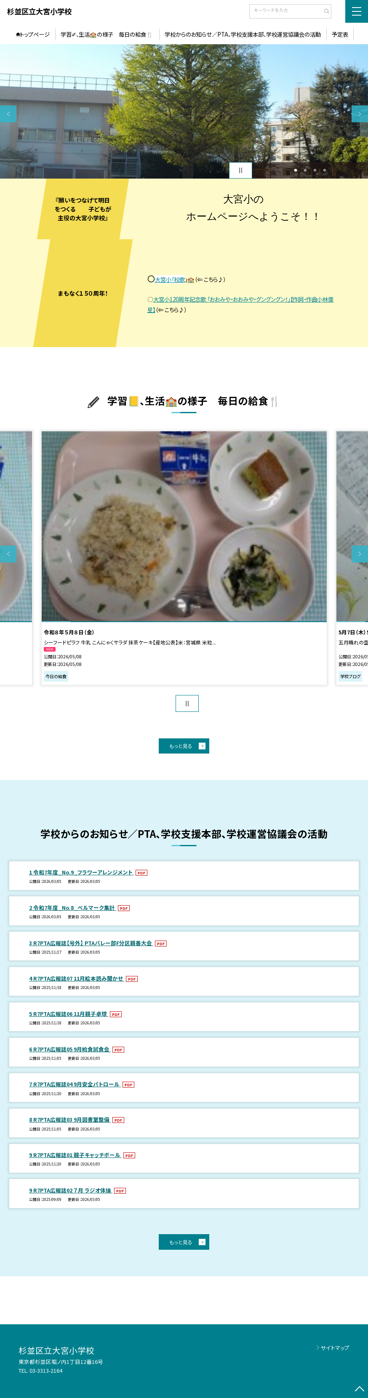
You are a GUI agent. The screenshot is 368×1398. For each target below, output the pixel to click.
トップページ (35, 34)
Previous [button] (8, 114)
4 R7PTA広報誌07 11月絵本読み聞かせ (76, 978)
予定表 (340, 34)
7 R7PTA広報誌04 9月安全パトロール (75, 1084)
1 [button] (295, 170)
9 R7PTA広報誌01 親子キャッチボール (75, 1155)
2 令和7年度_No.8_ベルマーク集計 (72, 907)
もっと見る (180, 745)
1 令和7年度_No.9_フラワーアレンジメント (81, 872)
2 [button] (305, 170)
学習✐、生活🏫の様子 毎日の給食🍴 (107, 34)
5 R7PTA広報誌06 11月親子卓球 (68, 1014)
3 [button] (314, 170)
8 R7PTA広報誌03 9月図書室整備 (70, 1119)
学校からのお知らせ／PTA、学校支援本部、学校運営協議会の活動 (243, 34)
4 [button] (324, 170)
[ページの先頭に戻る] (360, 1390)
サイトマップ (335, 1348)
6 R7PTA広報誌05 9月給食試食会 (70, 1049)
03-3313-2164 (45, 1370)
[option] (184, 111)
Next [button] (360, 114)
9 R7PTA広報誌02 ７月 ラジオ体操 (70, 1190)
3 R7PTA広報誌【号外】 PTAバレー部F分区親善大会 (91, 943)
